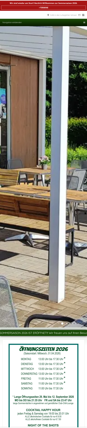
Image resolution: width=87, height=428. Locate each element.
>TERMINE (43, 7)
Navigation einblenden (12, 22)
